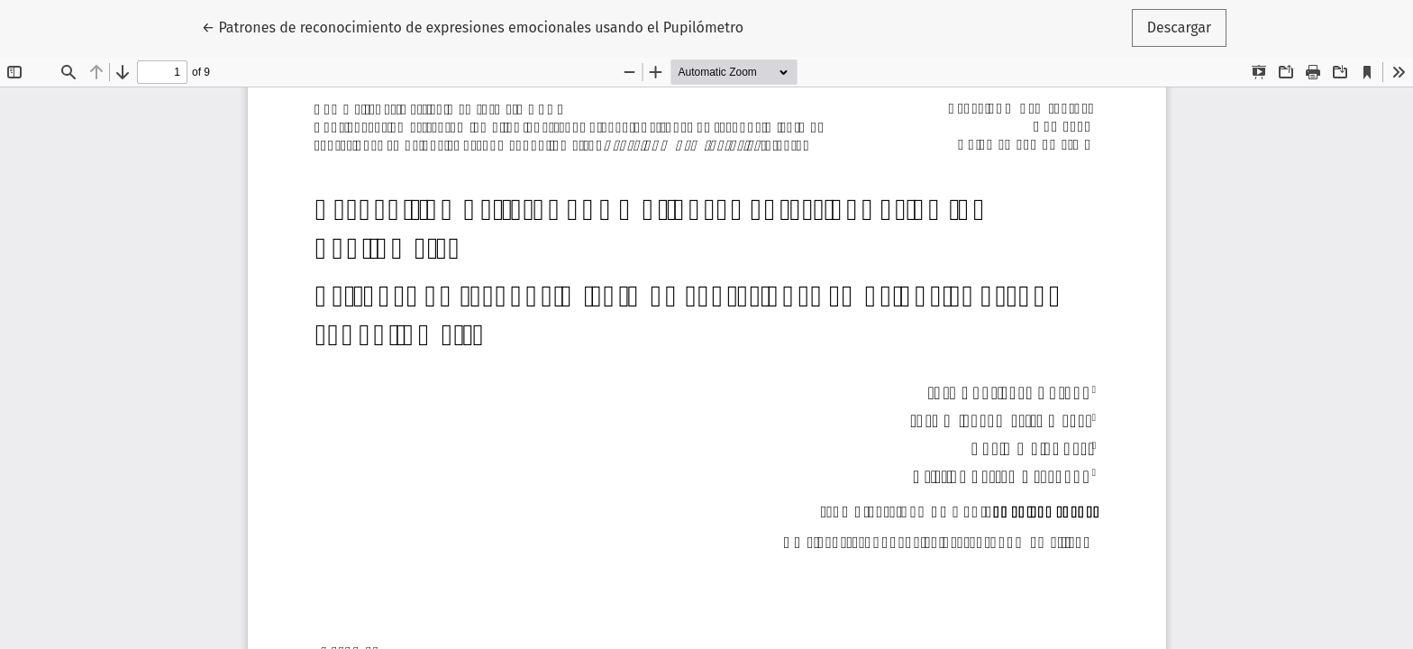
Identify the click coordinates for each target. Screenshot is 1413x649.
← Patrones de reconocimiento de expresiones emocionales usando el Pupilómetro (472, 26)
